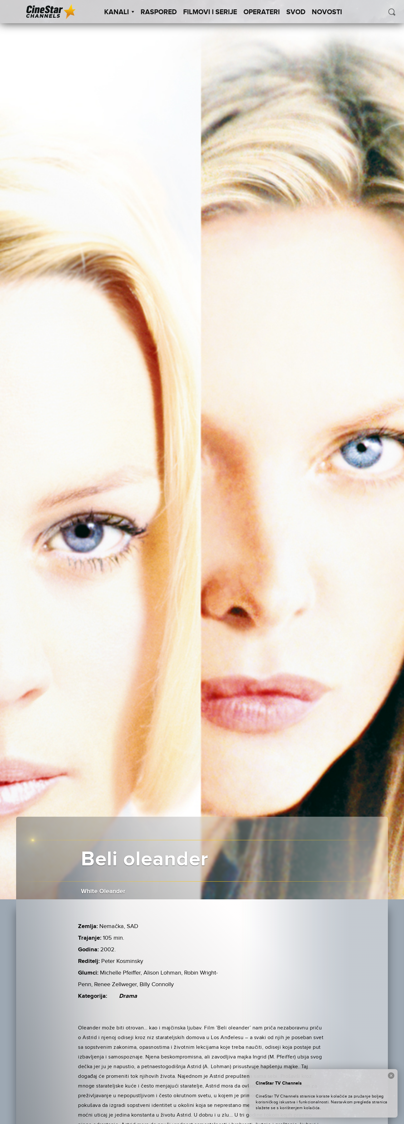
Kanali (119, 12)
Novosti (327, 12)
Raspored (159, 12)
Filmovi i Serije (210, 12)
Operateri (261, 12)
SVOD (295, 12)
